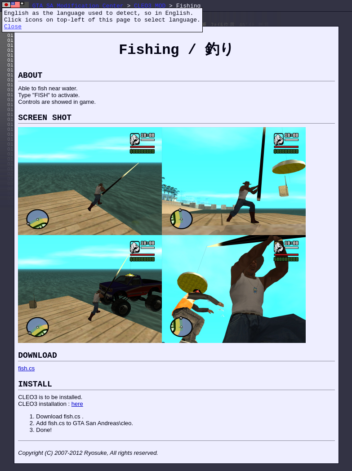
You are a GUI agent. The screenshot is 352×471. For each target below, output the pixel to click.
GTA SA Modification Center (78, 6)
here (77, 403)
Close (13, 26)
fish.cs (26, 368)
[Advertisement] (181, 446)
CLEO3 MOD (149, 6)
